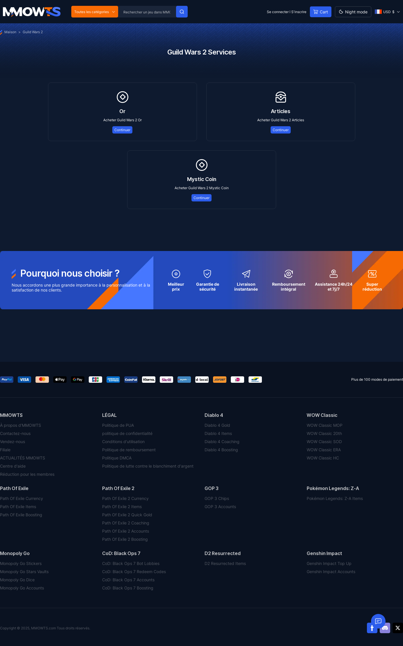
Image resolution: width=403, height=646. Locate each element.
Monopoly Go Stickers (21, 563)
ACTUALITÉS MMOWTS (22, 457)
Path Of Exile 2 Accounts (125, 531)
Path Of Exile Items (18, 506)
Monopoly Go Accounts (22, 587)
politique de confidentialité (127, 433)
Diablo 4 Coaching (222, 441)
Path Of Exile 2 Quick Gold (127, 514)
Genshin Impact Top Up (329, 563)
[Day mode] (353, 12)
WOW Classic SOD (324, 441)
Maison (8, 32)
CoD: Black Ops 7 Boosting (127, 587)
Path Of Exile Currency (21, 498)
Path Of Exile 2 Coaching (125, 522)
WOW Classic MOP (324, 425)
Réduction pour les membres (27, 474)
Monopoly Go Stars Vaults (24, 571)
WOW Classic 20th (324, 433)
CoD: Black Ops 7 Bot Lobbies (130, 563)
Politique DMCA (117, 457)
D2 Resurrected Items (225, 563)
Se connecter (278, 12)
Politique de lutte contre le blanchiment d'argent (147, 466)
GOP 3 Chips (217, 498)
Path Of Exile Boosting (21, 514)
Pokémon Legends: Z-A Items (335, 498)
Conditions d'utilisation (123, 441)
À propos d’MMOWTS (20, 425)
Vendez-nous (12, 441)
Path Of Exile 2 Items (122, 506)
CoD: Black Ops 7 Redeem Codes (134, 571)
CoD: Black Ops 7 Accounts (128, 579)
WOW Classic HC (323, 457)
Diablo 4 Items (218, 433)
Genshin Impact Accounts (331, 571)
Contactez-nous (15, 433)
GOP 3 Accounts (220, 506)
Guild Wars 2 (33, 32)
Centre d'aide (13, 466)
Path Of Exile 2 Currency (125, 498)
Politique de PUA (118, 425)
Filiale (5, 449)
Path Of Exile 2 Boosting (125, 539)
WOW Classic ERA (324, 449)
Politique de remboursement (129, 449)
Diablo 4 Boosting (221, 449)
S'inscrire (298, 12)
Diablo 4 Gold (217, 425)
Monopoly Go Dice (17, 579)
